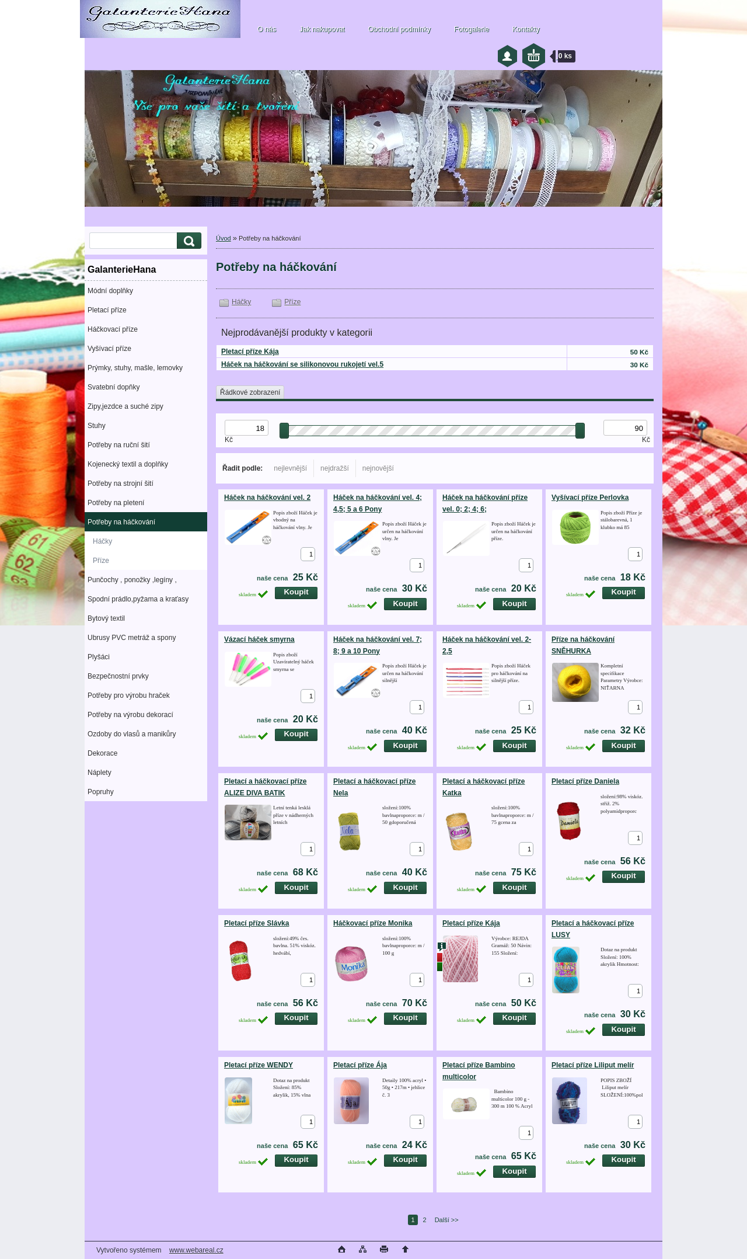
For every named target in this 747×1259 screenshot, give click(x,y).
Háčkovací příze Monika (372, 923)
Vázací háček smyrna (259, 639)
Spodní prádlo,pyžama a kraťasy (138, 599)
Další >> (447, 1219)
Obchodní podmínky (399, 29)
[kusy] (308, 554)
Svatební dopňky (113, 387)
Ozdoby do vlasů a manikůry (132, 734)
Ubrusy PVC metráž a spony (132, 638)
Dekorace (102, 753)
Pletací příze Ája (360, 1065)
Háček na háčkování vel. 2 (267, 497)
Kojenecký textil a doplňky (128, 464)
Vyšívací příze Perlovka (590, 497)
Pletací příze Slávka (256, 923)
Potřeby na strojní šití (120, 483)
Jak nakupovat (321, 29)
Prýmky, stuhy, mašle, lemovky (135, 368)
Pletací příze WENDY (258, 1065)
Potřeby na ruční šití (119, 445)
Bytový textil (106, 618)
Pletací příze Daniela (585, 781)
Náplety (99, 772)
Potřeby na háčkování (121, 522)
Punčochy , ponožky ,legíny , (132, 580)
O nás (266, 29)
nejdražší (334, 468)
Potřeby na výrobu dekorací (130, 715)
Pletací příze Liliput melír (592, 1065)
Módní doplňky (110, 291)
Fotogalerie (471, 29)
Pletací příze (107, 310)
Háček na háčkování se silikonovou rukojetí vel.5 (302, 364)
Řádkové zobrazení (250, 392)
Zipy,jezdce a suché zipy (125, 406)
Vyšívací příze (109, 349)
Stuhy (97, 426)
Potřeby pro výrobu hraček (129, 695)
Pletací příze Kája (250, 351)
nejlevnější (290, 468)
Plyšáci (99, 657)
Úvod (223, 238)
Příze (101, 561)
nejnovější (378, 468)
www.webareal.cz (196, 1250)
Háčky (102, 541)
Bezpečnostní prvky (118, 676)
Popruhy (101, 792)
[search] (187, 240)
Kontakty (526, 29)
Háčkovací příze (113, 329)
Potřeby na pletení (116, 503)
